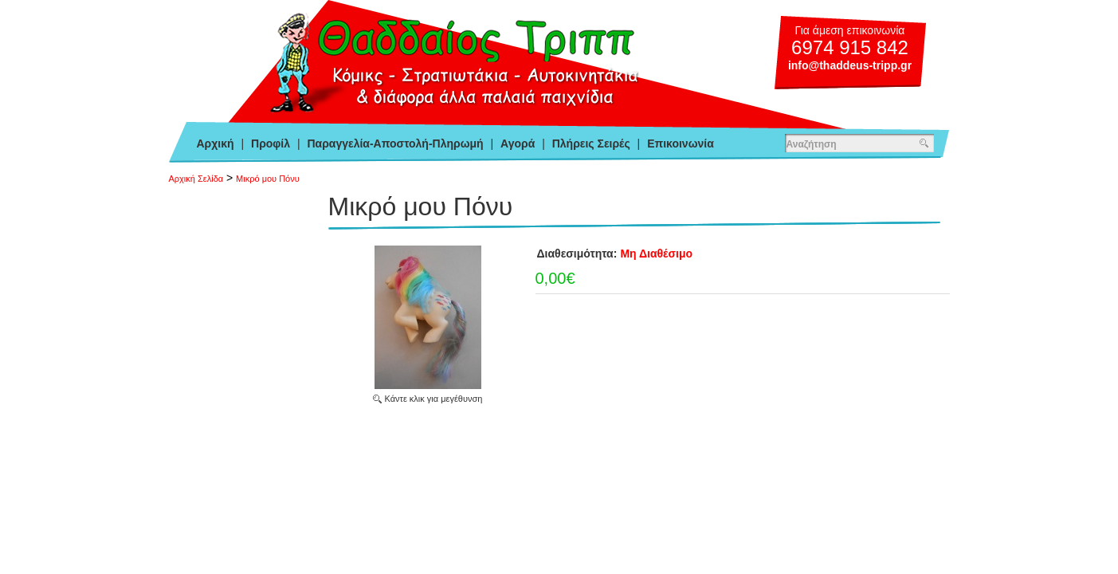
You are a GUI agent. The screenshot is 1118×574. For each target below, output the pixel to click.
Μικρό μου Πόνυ (268, 178)
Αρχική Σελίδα (196, 178)
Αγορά (517, 143)
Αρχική (215, 143)
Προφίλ (270, 143)
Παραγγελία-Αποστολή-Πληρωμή (395, 143)
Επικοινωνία (680, 143)
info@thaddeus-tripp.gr (850, 65)
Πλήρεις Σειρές (591, 143)
